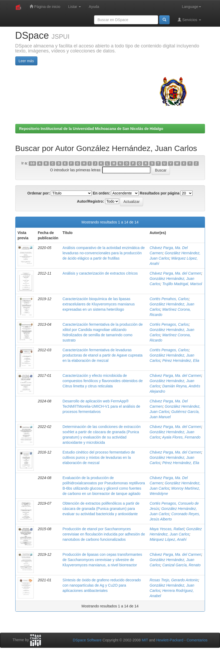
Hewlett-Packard (169, 640)
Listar (74, 6)
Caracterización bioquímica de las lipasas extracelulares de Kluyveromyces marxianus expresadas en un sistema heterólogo (98, 304)
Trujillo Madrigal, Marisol (182, 284)
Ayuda (94, 6)
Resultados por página (159, 193)
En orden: (101, 193)
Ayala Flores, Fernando (181, 437)
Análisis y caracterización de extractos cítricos (100, 273)
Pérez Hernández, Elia (180, 360)
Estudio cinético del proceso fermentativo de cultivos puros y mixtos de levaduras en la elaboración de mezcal (98, 457)
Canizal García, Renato (181, 565)
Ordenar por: (38, 193)
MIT (145, 640)
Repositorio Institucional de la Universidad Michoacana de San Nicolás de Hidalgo (91, 128)
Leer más (26, 61)
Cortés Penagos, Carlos (169, 324)
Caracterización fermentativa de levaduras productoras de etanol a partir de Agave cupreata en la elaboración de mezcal (102, 355)
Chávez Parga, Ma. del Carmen (175, 273)
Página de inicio (45, 6)
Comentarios (197, 640)
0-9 (33, 163)
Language (191, 6)
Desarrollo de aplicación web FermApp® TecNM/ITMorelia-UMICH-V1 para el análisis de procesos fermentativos (101, 406)
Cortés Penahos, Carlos (169, 299)
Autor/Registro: (90, 201)
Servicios (189, 19)
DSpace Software (87, 640)
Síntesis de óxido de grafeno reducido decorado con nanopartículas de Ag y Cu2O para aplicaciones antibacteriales (101, 585)
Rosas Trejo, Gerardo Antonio (174, 580)
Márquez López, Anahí (168, 539)
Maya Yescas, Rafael (167, 529)
